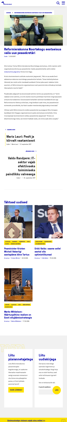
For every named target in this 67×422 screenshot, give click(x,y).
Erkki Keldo (45, 258)
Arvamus (6, 258)
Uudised (8, 13)
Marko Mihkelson (16, 321)
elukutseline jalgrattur (12, 72)
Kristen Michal (15, 258)
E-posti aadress (45, 387)
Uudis (5, 56)
